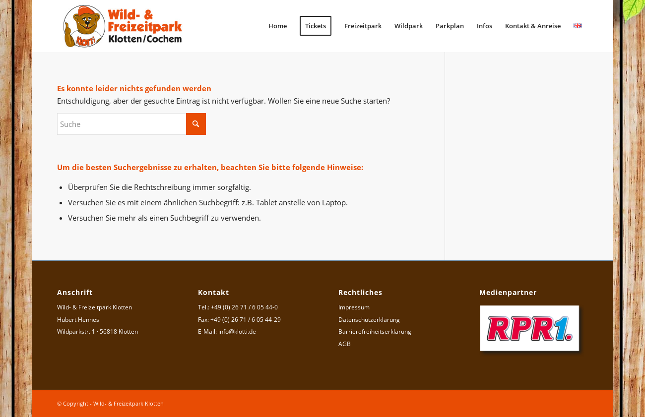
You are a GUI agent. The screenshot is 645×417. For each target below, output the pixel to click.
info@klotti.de (237, 331)
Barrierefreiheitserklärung (374, 331)
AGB (344, 344)
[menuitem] (277, 26)
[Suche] (131, 124)
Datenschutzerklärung (369, 319)
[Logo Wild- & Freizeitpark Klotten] (123, 26)
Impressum (354, 307)
